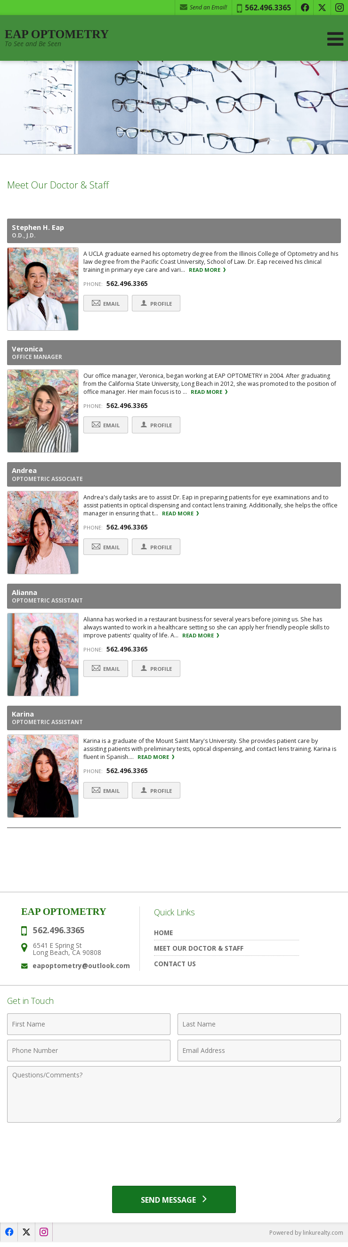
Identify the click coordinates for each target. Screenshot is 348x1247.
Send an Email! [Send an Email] (203, 7)
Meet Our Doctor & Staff (198, 952)
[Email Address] (259, 1055)
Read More (207, 270)
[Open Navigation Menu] (335, 39)
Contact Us (175, 967)
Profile (159, 304)
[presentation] (174, 1154)
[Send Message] (173, 1204)
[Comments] (174, 1098)
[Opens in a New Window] (304, 7)
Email (107, 304)
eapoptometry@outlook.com (81, 969)
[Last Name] (259, 1028)
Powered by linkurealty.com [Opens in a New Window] (306, 1237)
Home (163, 936)
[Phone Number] (88, 1055)
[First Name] (88, 1028)
